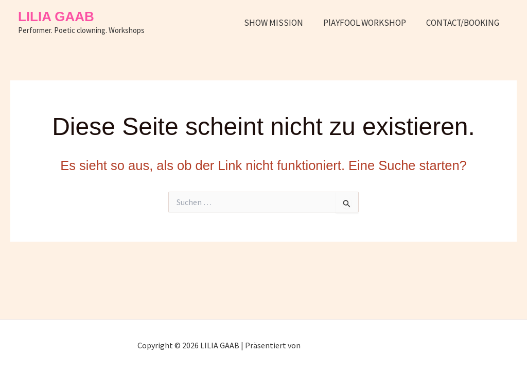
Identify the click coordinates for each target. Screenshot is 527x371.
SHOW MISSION (279, 22)
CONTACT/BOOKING (463, 22)
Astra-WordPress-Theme (346, 345)
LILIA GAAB (56, 16)
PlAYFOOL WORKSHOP (368, 22)
